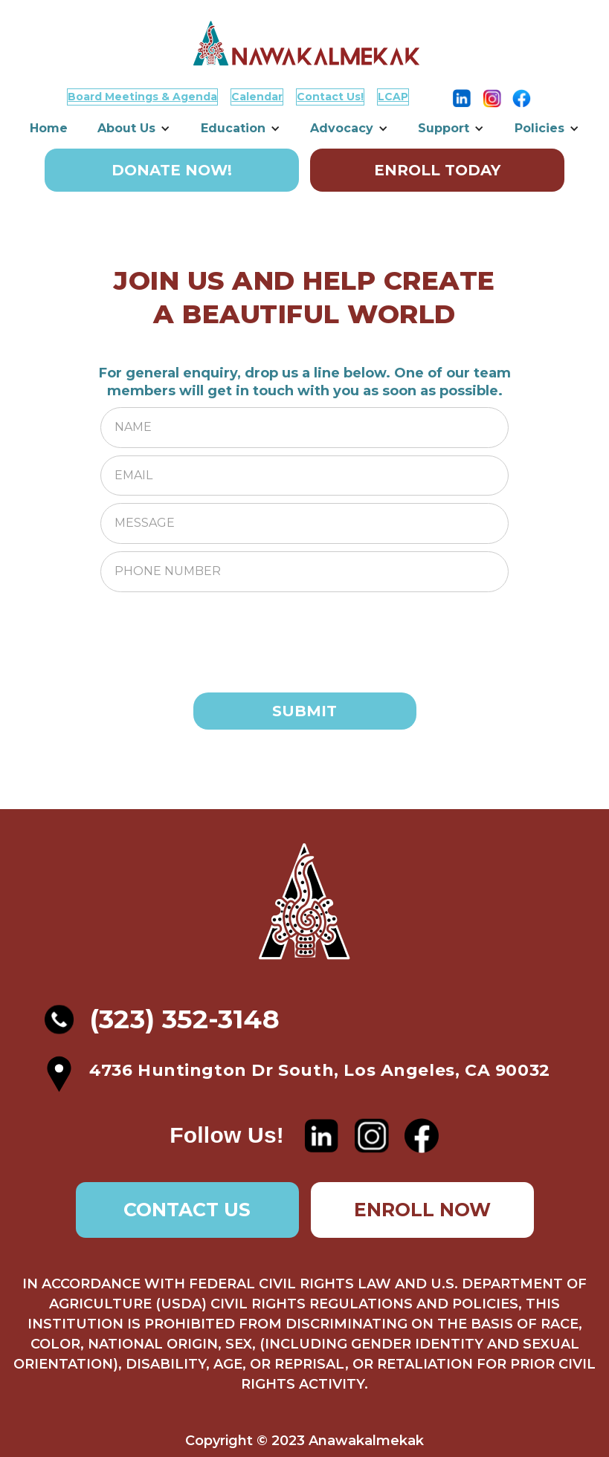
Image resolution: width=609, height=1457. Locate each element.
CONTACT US (187, 1209)
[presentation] (213, 629)
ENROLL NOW (422, 1209)
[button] (133, 128)
